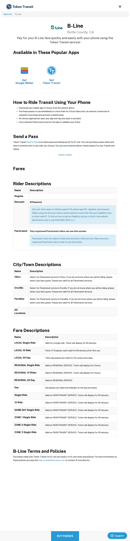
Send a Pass (32, 142)
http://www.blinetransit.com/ (52, 460)
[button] (120, 6)
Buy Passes (65, 536)
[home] (20, 7)
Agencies (7, 14)
